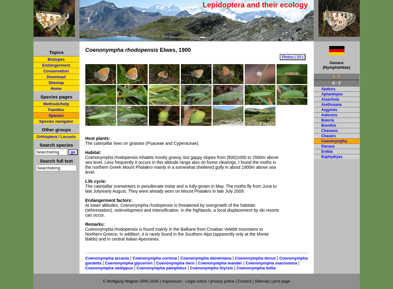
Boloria (327, 120)
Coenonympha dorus (255, 258)
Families (56, 109)
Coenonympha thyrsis (211, 268)
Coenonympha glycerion (129, 263)
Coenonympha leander (220, 263)
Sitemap (56, 82)
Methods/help (56, 104)
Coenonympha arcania (107, 258)
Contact (244, 281)
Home (56, 88)
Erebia (327, 151)
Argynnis (329, 110)
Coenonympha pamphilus (161, 268)
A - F (336, 77)
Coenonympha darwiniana (206, 258)
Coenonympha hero (175, 263)
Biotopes (56, 59)
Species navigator (56, 121)
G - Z (336, 83)
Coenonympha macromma (271, 263)
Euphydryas (332, 157)
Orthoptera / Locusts (56, 136)
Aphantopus (332, 94)
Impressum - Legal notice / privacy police (198, 281)
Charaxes (329, 131)
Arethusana (331, 104)
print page (281, 281)
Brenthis (329, 125)
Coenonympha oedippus (109, 268)
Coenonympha (334, 141)
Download (56, 77)
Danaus (328, 146)
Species (56, 115)
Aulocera (329, 115)
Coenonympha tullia (255, 268)
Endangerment (56, 65)
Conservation (56, 71)
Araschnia (330, 99)
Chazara (328, 136)
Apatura (328, 89)
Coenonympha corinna (155, 258)
